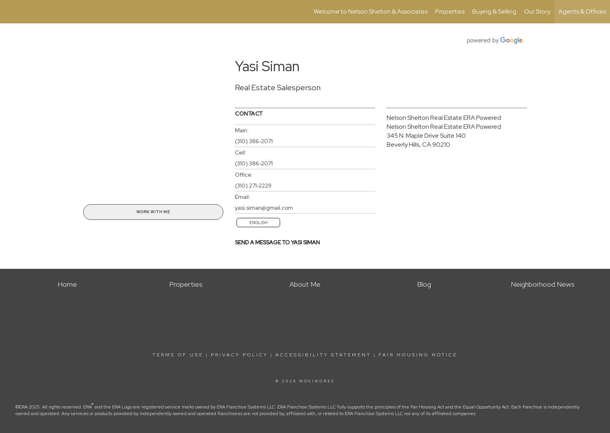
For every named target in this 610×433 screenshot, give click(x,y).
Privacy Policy (239, 355)
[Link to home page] (10, 11)
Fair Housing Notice (418, 355)
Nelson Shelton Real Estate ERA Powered (444, 118)
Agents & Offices (582, 11)
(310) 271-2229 (253, 185)
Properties (450, 11)
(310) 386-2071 (254, 141)
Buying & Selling (494, 11)
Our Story (537, 11)
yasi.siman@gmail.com (264, 207)
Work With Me (153, 211)
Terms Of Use (177, 355)
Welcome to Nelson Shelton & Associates (371, 11)
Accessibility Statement (323, 355)
